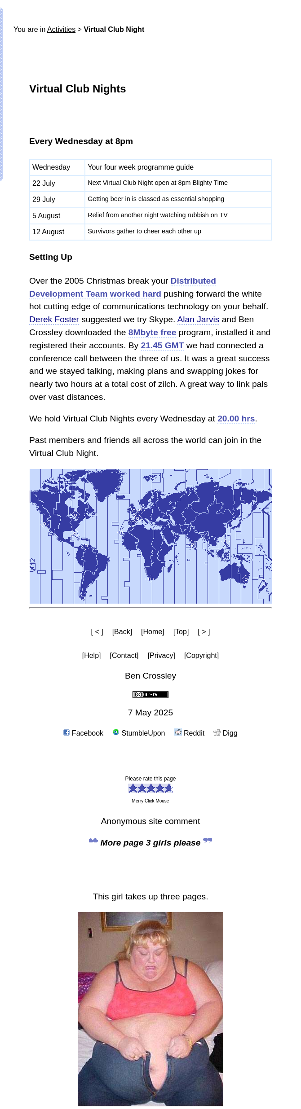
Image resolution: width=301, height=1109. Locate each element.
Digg (225, 733)
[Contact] (124, 655)
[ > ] (204, 632)
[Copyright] (201, 655)
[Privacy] (161, 655)
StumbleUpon (138, 733)
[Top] (181, 632)
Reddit (189, 733)
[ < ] (97, 632)
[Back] (122, 632)
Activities (61, 29)
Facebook (83, 733)
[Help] (91, 655)
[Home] (152, 632)
